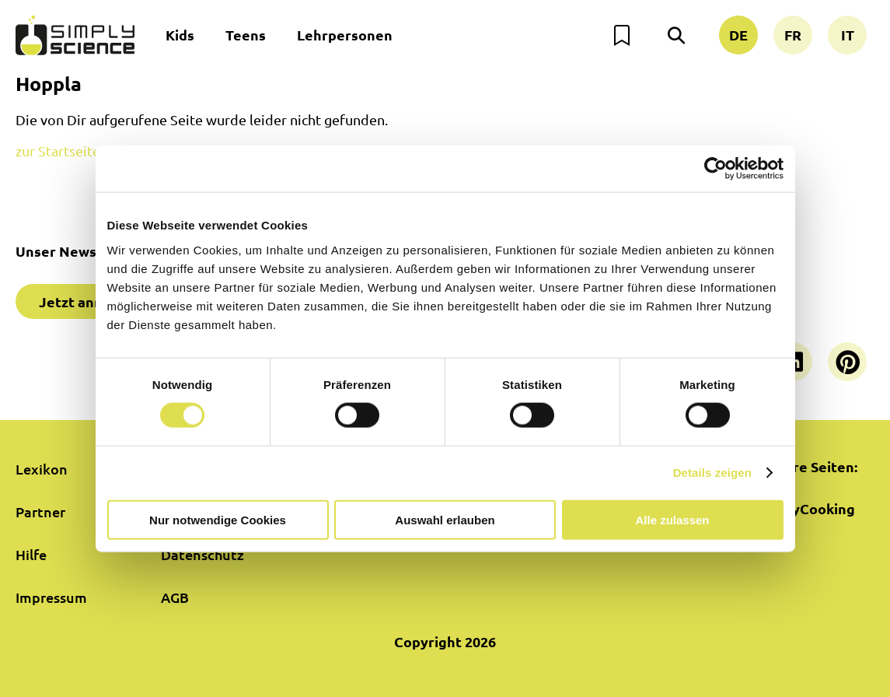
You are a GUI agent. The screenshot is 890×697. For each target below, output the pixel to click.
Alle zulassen (672, 519)
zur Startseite (58, 150)
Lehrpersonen (345, 35)
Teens (245, 35)
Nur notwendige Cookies (217, 519)
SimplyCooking (805, 508)
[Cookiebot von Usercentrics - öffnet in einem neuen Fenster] (715, 168)
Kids (180, 35)
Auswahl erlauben (444, 519)
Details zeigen (712, 472)
